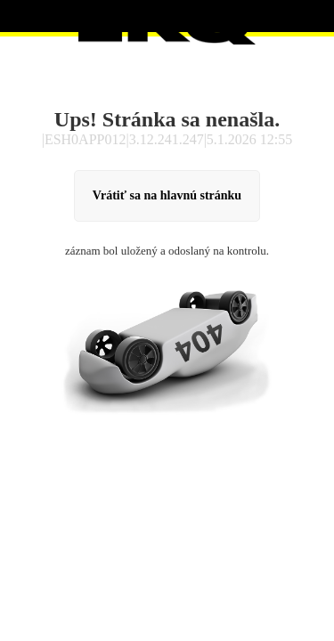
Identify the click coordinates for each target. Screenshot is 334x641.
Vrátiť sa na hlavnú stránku (167, 195)
